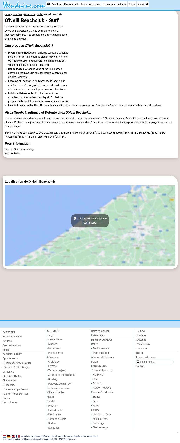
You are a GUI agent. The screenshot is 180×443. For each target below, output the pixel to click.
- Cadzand (96, 383)
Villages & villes (55, 392)
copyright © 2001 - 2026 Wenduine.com (59, 439)
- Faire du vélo (54, 410)
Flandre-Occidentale (102, 392)
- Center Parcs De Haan (16, 393)
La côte (95, 409)
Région (131, 4)
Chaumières (9, 380)
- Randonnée (54, 414)
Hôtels (6, 398)
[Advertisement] (90, 167)
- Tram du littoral (100, 352)
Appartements (11, 358)
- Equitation (53, 427)
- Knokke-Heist (99, 418)
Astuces (7, 341)
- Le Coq (140, 331)
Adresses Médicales (102, 357)
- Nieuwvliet (97, 374)
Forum (94, 361)
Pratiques (121, 4)
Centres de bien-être (58, 388)
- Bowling (52, 379)
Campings (8, 371)
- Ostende (141, 339)
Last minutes (10, 402)
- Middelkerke (143, 344)
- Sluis (94, 379)
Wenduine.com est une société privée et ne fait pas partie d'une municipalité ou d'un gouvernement (59, 436)
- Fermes (52, 366)
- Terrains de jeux (56, 370)
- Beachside (9, 384)
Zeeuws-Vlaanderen (102, 370)
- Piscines (52, 405)
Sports (50, 401)
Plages (83, 4)
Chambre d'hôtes (12, 376)
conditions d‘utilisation (11, 439)
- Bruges (95, 396)
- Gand (94, 401)
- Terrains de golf (56, 418)
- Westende (142, 348)
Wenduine (57, 4)
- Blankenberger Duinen (16, 389)
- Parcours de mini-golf (59, 383)
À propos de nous (145, 357)
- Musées (52, 344)
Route (94, 344)
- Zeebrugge (98, 423)
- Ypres (95, 405)
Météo (141, 4)
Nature (50, 396)
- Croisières (53, 361)
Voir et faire (94, 4)
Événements (108, 4)
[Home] (48, 4)
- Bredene (141, 335)
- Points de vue (55, 352)
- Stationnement (100, 348)
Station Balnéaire (12, 336)
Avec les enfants (12, 345)
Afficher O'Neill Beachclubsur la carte (90, 220)
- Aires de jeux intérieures (61, 374)
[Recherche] (147, 4)
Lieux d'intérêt (55, 339)
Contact (140, 366)
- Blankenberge (99, 427)
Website (15, 153)
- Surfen (51, 423)
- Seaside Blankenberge (16, 367)
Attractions (53, 357)
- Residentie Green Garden (17, 362)
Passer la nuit (71, 4)
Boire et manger (100, 331)
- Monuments (54, 348)
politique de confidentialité (32, 439)
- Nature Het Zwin (101, 387)
